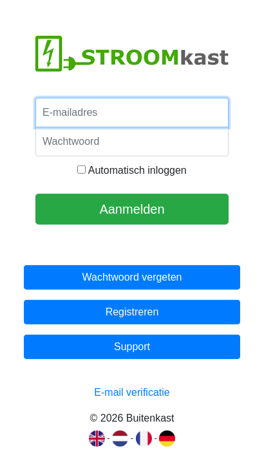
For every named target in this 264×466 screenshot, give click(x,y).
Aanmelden (131, 209)
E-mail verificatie (131, 392)
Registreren (132, 311)
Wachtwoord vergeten (132, 277)
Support (132, 346)
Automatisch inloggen (132, 170)
